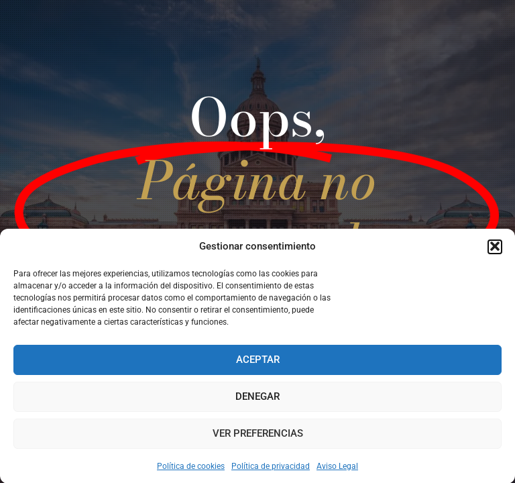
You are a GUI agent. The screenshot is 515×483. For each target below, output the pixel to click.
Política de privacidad (270, 468)
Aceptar (258, 362)
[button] (495, 248)
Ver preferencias (258, 435)
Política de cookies (191, 468)
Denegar (257, 398)
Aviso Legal (337, 468)
